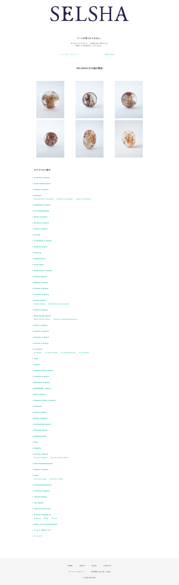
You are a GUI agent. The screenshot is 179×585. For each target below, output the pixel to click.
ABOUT (82, 566)
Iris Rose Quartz (51, 353)
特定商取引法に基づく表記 (101, 572)
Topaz (36, 475)
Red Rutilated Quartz (42, 424)
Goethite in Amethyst (65, 199)
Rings (46, 518)
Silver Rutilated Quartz (43, 463)
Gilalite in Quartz (41, 310)
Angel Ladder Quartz (42, 183)
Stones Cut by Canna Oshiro (45, 524)
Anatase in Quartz (41, 189)
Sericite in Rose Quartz (59, 457)
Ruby (36, 442)
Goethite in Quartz (41, 331)
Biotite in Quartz (40, 217)
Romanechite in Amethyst (44, 199)
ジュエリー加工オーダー (43, 530)
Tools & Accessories (42, 509)
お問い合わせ (109, 54)
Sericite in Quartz (41, 454)
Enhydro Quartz (40, 276)
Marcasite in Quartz (42, 382)
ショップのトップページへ (69, 54)
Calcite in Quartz (41, 229)
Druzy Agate (39, 265)
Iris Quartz (38, 349)
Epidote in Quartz (41, 282)
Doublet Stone (39, 259)
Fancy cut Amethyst (83, 199)
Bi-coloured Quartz (41, 211)
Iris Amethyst (84, 353)
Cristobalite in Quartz (43, 241)
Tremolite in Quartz (42, 491)
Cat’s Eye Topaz (40, 479)
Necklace (37, 518)
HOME (70, 566)
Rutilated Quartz (40, 430)
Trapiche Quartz (40, 497)
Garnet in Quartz (40, 325)
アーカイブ (38, 536)
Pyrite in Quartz (40, 412)
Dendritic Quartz (40, 247)
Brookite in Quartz (41, 223)
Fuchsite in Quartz (41, 294)
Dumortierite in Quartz (43, 270)
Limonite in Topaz (56, 479)
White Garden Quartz (42, 316)
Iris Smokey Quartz (68, 353)
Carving (37, 235)
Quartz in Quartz (40, 418)
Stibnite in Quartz (41, 469)
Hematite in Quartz (41, 337)
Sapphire (37, 448)
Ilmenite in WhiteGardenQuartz (65, 319)
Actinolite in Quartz (42, 178)
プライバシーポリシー (76, 572)
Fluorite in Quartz (41, 288)
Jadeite (37, 364)
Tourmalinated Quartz (43, 485)
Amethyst (38, 195)
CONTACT (107, 566)
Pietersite (38, 406)
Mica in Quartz (40, 394)
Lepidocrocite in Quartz (43, 370)
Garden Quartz (40, 300)
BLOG (94, 566)
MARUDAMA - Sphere (42, 388)
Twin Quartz (39, 503)
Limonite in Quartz (41, 376)
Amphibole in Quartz (42, 205)
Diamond (37, 253)
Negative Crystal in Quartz (45, 400)
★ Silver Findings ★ (42, 515)
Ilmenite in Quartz (41, 343)
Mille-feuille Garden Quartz (58, 304)
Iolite (36, 359)
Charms (54, 518)
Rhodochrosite (40, 436)
